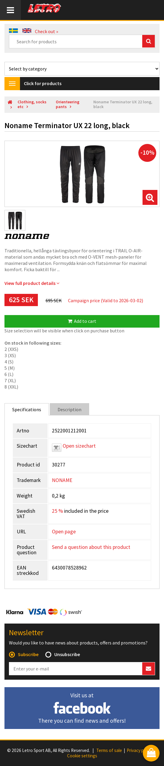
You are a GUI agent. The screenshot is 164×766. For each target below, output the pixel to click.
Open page (64, 531)
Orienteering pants (67, 104)
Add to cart (82, 321)
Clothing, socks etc (32, 104)
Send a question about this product (91, 547)
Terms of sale (109, 750)
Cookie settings (82, 756)
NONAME (62, 480)
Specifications (26, 409)
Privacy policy (139, 750)
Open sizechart (74, 446)
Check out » (46, 31)
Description (69, 409)
